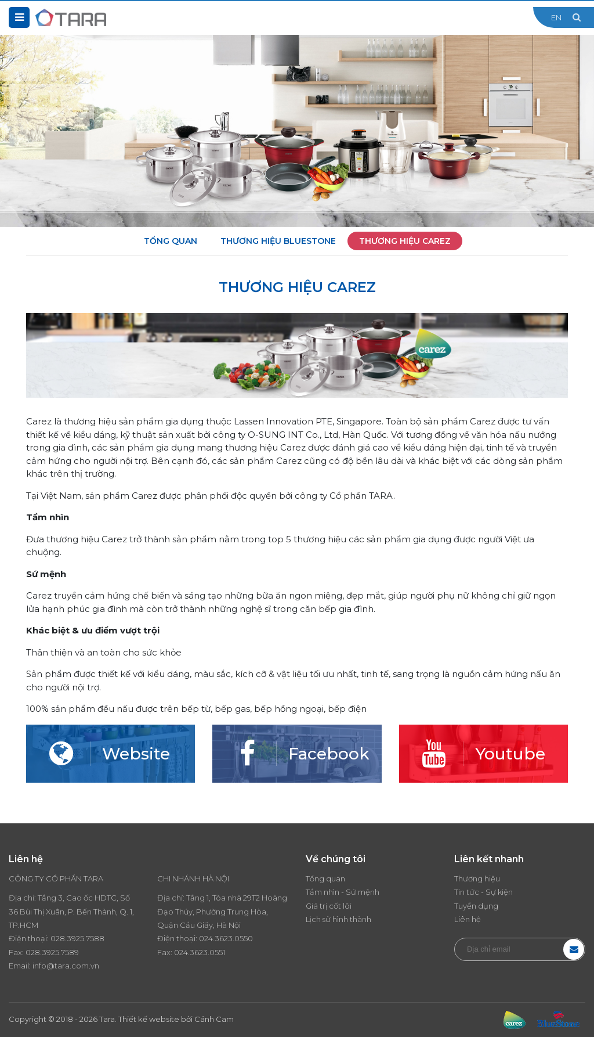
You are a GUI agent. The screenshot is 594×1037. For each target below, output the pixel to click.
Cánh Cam (214, 1019)
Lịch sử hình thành (338, 919)
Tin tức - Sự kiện (483, 891)
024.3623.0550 (226, 938)
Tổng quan (170, 241)
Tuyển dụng (476, 905)
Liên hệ (467, 919)
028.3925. (68, 938)
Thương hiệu (477, 878)
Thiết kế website (148, 1019)
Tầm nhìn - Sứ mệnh (342, 891)
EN (556, 17)
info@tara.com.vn (65, 965)
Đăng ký (573, 949)
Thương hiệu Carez (405, 241)
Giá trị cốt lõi (329, 905)
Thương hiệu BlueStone (278, 241)
